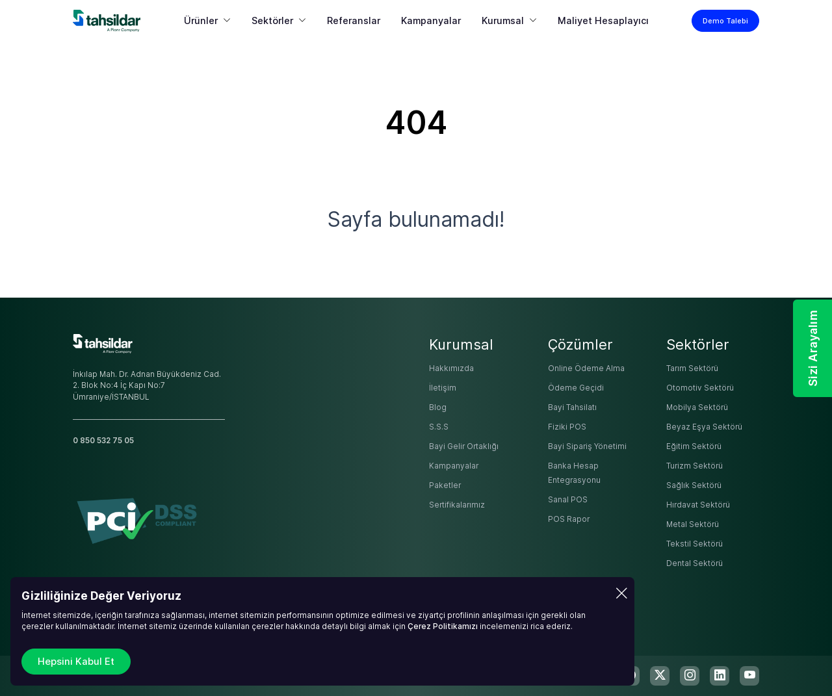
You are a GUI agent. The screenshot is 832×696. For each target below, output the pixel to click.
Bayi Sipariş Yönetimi (587, 446)
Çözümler (580, 344)
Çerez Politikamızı (443, 626)
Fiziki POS (567, 427)
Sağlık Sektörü (694, 485)
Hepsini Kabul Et (76, 661)
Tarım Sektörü (692, 368)
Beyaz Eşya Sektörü (704, 427)
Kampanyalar (431, 20)
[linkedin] (719, 676)
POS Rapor (569, 519)
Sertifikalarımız (457, 504)
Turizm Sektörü (694, 465)
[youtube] (749, 676)
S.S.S (438, 427)
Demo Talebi (725, 20)
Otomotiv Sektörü (700, 388)
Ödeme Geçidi (576, 388)
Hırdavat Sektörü (698, 504)
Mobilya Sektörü (697, 407)
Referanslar (353, 20)
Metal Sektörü (692, 524)
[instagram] (689, 676)
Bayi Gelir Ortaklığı (464, 446)
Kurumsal (503, 20)
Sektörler (272, 20)
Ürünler (201, 20)
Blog (438, 407)
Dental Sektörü (694, 563)
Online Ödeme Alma (586, 368)
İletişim (442, 388)
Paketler (445, 485)
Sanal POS (568, 499)
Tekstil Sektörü (694, 543)
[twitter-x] (660, 676)
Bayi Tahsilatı (572, 407)
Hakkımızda (451, 368)
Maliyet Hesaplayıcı (603, 20)
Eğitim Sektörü (694, 446)
